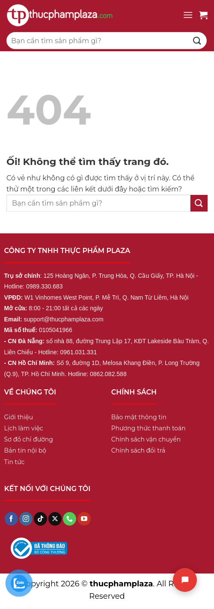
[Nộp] (197, 40)
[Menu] (188, 14)
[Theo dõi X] (55, 519)
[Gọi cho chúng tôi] (69, 519)
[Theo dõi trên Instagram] (26, 519)
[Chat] (185, 580)
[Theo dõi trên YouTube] (84, 519)
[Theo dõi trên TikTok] (40, 519)
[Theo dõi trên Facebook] (11, 519)
